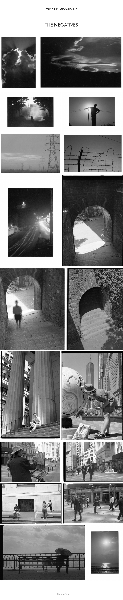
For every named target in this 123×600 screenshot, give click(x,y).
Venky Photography (61, 9)
